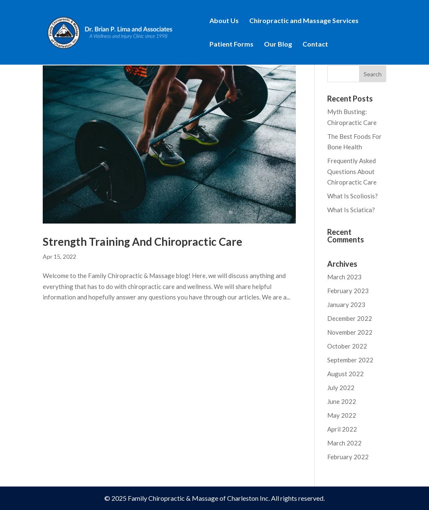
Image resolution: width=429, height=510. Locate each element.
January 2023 (346, 304)
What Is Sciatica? (351, 209)
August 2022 (345, 373)
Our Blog (278, 44)
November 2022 (349, 332)
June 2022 (341, 401)
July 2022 (340, 387)
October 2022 (347, 346)
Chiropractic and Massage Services (304, 21)
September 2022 (350, 360)
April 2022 (342, 429)
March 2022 (344, 443)
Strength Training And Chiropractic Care (142, 241)
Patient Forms (231, 44)
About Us (224, 21)
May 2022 (341, 415)
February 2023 (348, 290)
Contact (315, 44)
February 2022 (348, 457)
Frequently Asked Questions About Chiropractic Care (352, 171)
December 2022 (349, 318)
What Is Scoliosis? (352, 196)
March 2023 (344, 277)
